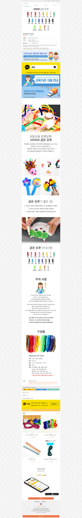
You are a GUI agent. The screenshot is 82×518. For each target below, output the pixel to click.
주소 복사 (53, 389)
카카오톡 (27, 389)
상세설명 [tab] (26, 5)
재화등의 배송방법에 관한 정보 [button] (40, 398)
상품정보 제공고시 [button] (40, 392)
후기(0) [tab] (55, 5)
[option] (41, 19)
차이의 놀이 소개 (37, 501)
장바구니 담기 (41, 516)
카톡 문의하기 (43, 501)
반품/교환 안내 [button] (40, 395)
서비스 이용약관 (38, 506)
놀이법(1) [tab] (36, 5)
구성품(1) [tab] (45, 5)
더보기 (57, 413)
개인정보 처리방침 (43, 506)
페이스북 (39, 389)
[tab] (41, 392)
